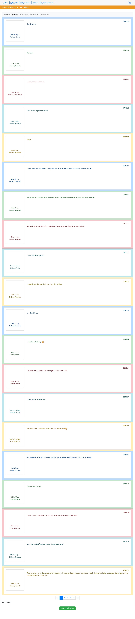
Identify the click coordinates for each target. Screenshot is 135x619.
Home (5, 3)
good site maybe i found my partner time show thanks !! (45, 544)
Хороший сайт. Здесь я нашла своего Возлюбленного (47, 429)
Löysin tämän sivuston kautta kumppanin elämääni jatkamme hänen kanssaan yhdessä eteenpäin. (59, 168)
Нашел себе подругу (34, 486)
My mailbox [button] (24, 3)
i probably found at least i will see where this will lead (44, 284)
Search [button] (35, 3)
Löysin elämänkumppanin (35, 255)
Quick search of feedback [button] (28, 15)
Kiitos (29, 140)
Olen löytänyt (31, 24)
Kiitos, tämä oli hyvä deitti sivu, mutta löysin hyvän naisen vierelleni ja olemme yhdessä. (56, 226)
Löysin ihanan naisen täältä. (36, 400)
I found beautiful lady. (35, 342)
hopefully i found (32, 313)
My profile (14, 3)
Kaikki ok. (30, 53)
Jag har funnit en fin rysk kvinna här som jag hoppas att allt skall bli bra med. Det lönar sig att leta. (59, 457)
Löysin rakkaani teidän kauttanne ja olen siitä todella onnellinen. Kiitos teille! (52, 515)
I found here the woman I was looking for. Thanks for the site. (47, 371)
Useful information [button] (47, 3)
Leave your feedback (11, 15)
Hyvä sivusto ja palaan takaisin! (37, 111)
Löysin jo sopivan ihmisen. (35, 82)
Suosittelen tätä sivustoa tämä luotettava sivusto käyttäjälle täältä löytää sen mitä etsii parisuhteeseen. (61, 197)
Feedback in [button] (44, 15)
